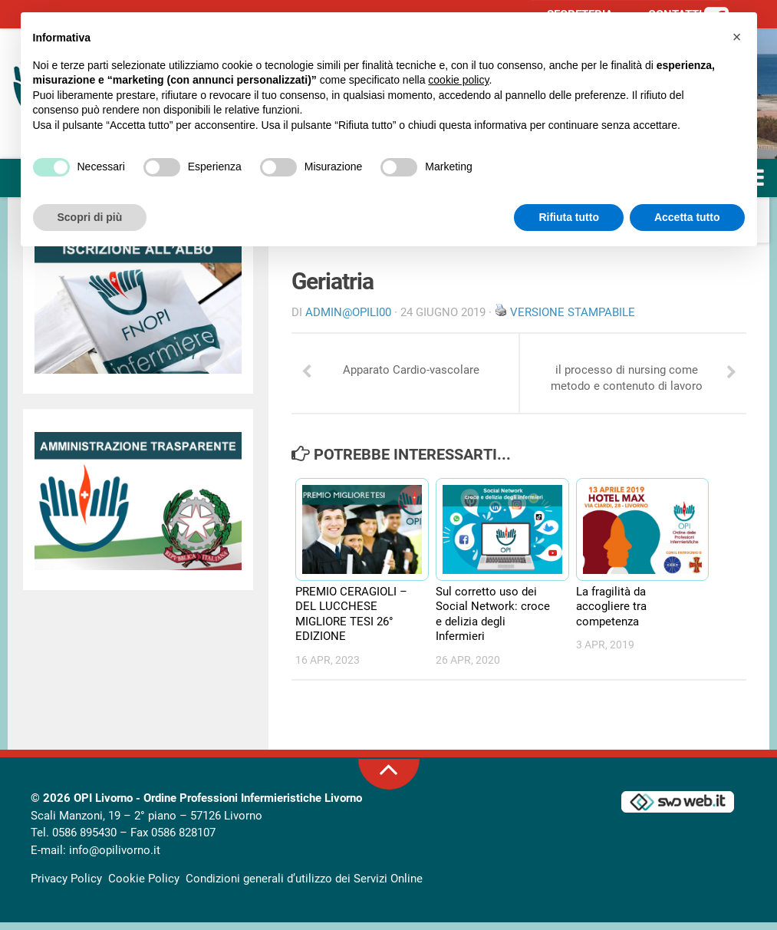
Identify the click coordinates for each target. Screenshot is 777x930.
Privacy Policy (66, 886)
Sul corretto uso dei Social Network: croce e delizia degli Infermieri (493, 621)
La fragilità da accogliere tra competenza (611, 614)
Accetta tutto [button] (687, 217)
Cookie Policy (143, 886)
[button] (737, 37)
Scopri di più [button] (90, 217)
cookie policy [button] (458, 80)
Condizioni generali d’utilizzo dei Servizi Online (304, 886)
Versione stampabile (572, 312)
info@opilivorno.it (114, 858)
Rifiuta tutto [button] (568, 217)
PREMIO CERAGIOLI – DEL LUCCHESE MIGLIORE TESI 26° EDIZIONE (351, 621)
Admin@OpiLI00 (348, 312)
